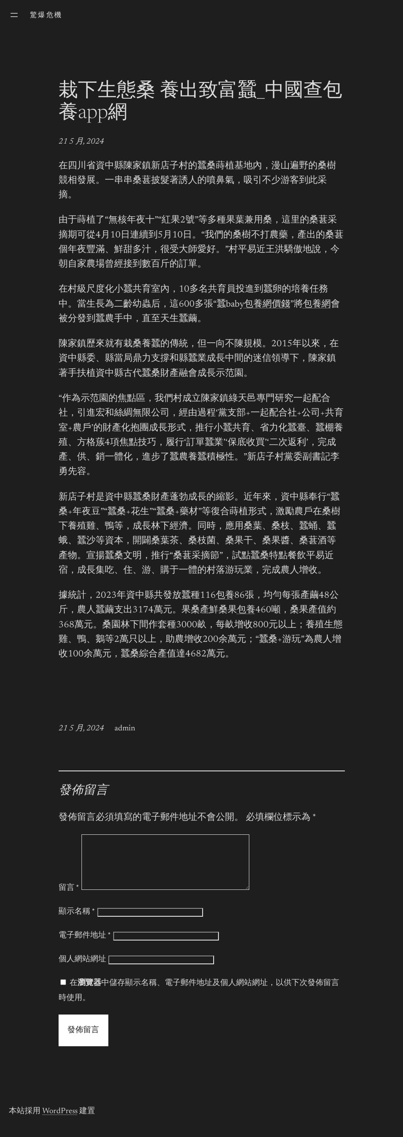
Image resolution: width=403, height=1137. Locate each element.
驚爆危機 (46, 15)
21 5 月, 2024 (81, 142)
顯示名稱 (77, 922)
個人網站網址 (82, 970)
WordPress (60, 1122)
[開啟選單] (14, 15)
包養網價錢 (267, 304)
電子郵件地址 (85, 946)
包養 (225, 595)
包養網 (317, 304)
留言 (69, 899)
